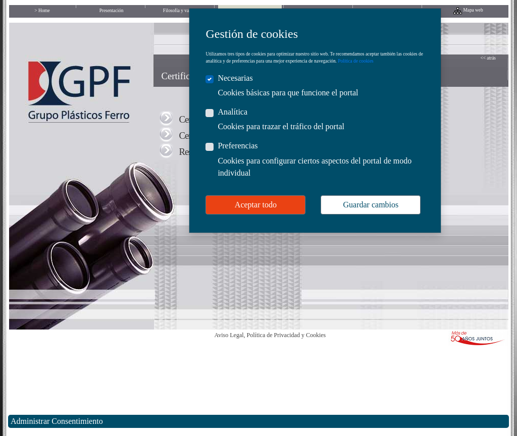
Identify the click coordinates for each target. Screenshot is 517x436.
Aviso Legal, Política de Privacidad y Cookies (270, 335)
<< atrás (488, 58)
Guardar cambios (371, 204)
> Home (41, 10)
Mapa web (473, 10)
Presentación (111, 10)
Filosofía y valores (180, 10)
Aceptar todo (256, 204)
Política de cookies (355, 61)
